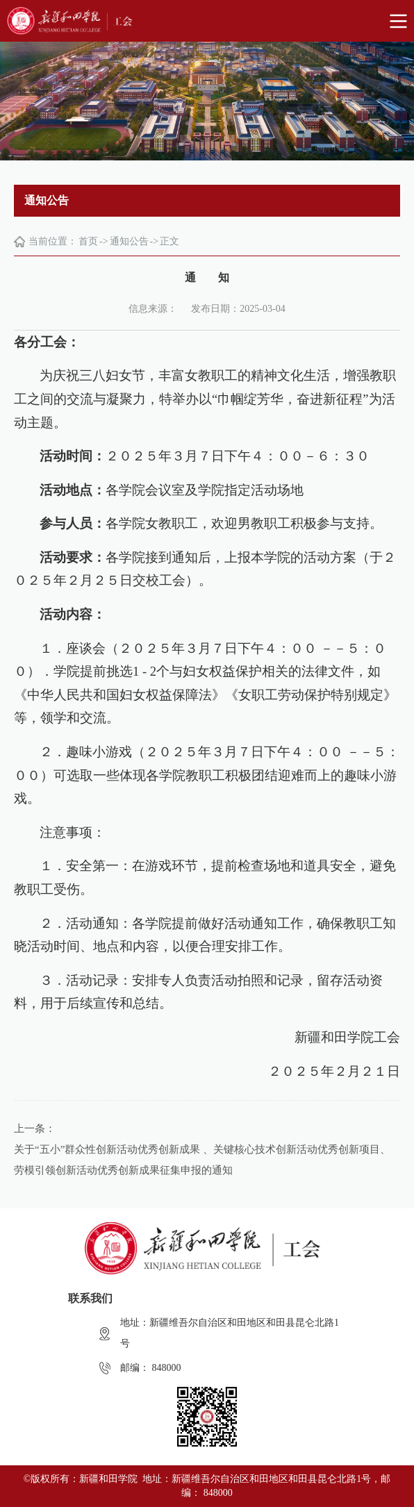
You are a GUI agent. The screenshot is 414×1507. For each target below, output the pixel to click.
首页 (88, 241)
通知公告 (129, 241)
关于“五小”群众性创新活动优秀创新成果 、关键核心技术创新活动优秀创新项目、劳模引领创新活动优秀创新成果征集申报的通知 (202, 1160)
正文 (169, 241)
